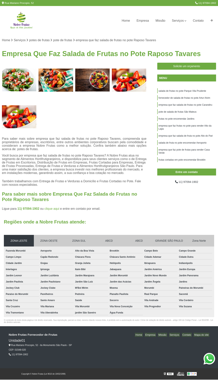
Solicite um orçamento (186, 66)
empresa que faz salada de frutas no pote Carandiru (185, 106)
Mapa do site (202, 335)
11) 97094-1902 (205, 3)
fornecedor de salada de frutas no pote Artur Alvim (184, 99)
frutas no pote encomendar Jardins (176, 121)
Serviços (178, 20)
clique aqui (51, 209)
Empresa (143, 20)
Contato (198, 20)
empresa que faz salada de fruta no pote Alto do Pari (186, 139)
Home (126, 20)
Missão (160, 20)
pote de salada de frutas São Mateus (178, 113)
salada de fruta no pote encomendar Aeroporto (183, 146)
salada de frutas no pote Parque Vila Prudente (182, 91)
